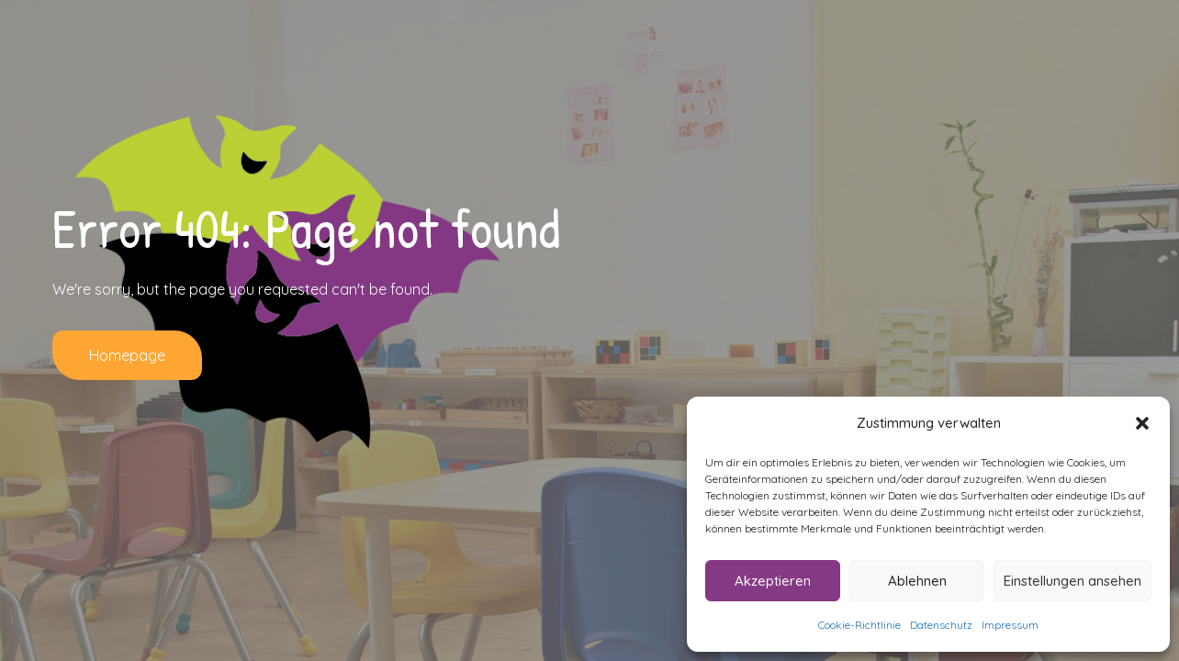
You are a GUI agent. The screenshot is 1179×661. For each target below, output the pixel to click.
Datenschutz (941, 625)
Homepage (127, 355)
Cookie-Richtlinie (859, 625)
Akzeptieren (773, 580)
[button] (1142, 423)
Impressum (1010, 625)
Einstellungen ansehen (1072, 580)
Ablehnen (917, 580)
